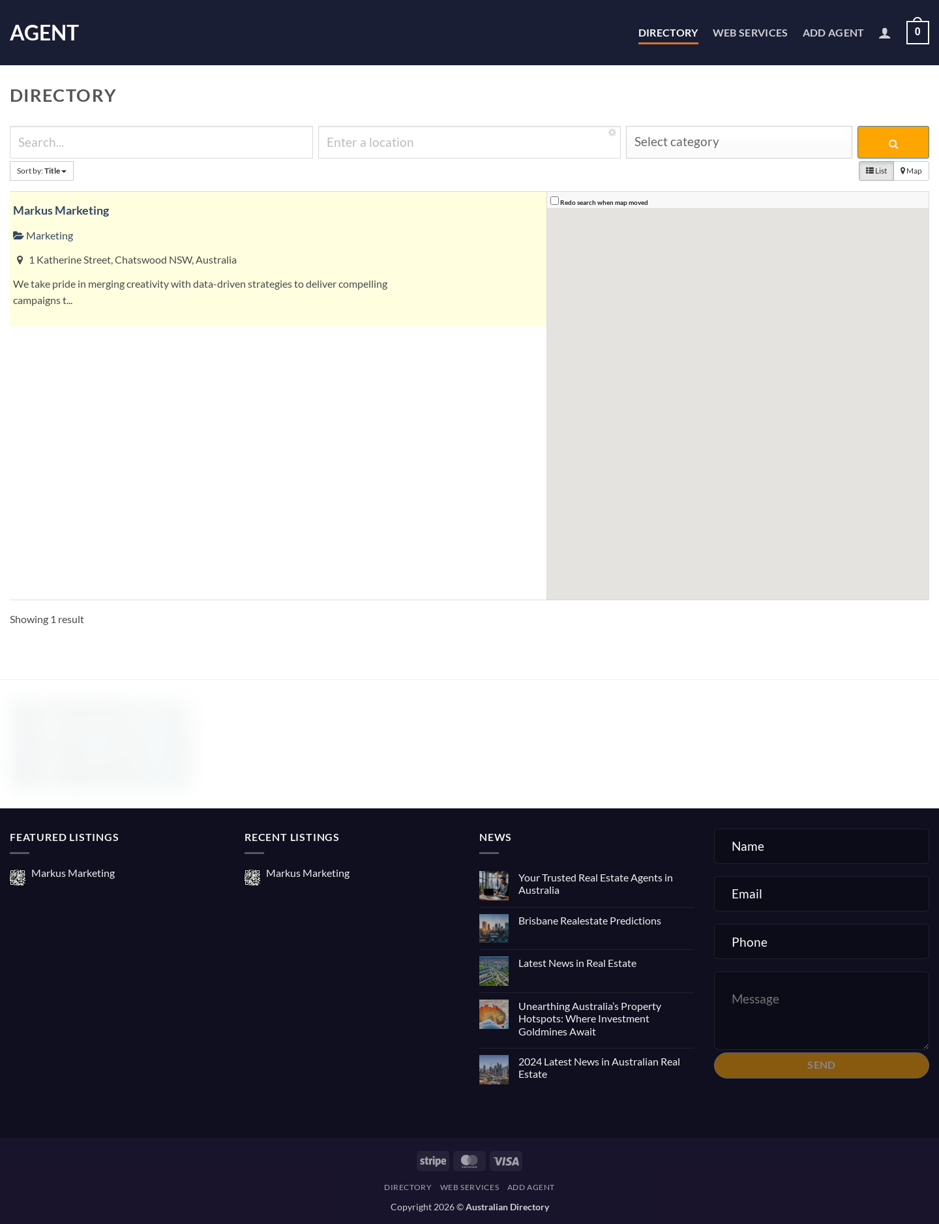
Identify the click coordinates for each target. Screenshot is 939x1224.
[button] (884, 32)
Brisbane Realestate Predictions (589, 920)
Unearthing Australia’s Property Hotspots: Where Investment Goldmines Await (589, 1018)
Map (911, 171)
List (876, 171)
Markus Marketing (61, 210)
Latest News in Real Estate (577, 962)
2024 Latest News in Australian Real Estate (599, 1067)
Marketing (43, 235)
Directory (668, 32)
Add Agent (834, 32)
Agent (44, 32)
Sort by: (42, 171)
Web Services (750, 32)
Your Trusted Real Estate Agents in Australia (595, 883)
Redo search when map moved (604, 202)
